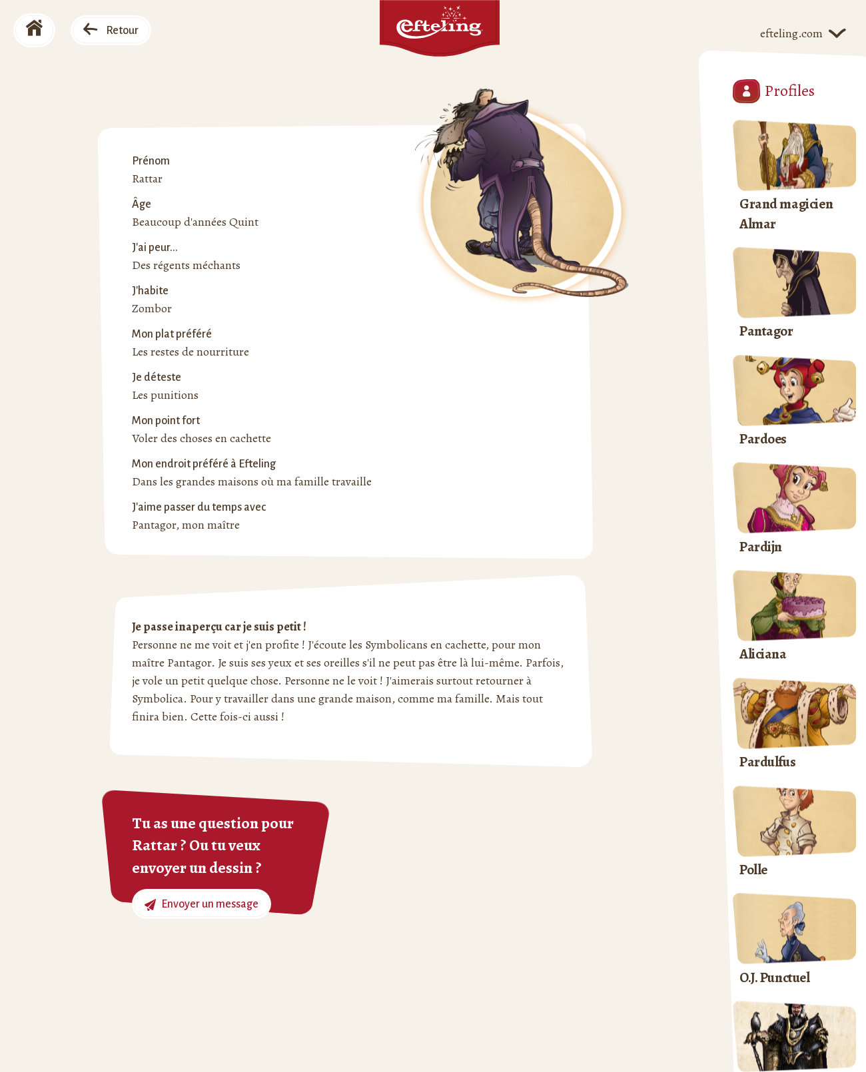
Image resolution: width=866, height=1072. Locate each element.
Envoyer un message (201, 904)
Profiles (774, 91)
